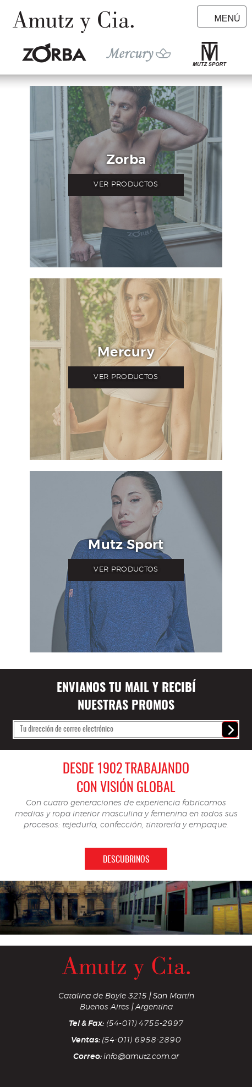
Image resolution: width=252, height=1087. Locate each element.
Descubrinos (126, 859)
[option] (126, 908)
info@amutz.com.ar (141, 1056)
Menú (227, 18)
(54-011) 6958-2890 (141, 1040)
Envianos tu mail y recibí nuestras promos (126, 696)
